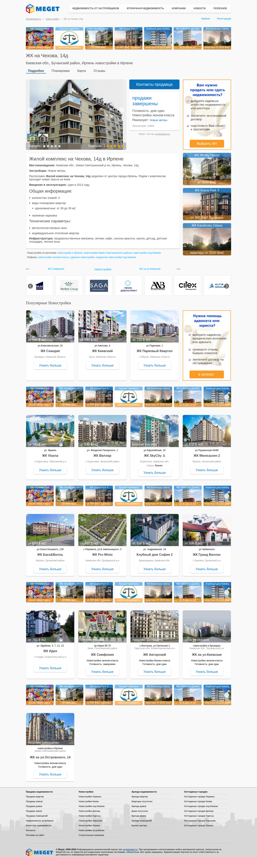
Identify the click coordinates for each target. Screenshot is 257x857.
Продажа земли (34, 808)
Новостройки (52, 19)
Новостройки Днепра (89, 808)
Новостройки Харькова (90, 817)
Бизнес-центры (139, 822)
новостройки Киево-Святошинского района (108, 249)
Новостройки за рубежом (91, 827)
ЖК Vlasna (50, 452)
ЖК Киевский (102, 348)
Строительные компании (91, 832)
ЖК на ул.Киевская (149, 266)
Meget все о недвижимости (40, 849)
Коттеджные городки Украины (199, 793)
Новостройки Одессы (90, 813)
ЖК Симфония (56, 266)
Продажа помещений (37, 813)
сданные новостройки (82, 254)
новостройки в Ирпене (70, 249)
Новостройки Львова (89, 822)
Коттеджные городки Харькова (200, 817)
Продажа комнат (34, 798)
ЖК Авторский (154, 651)
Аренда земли (139, 813)
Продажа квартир (35, 793)
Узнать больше (50, 362)
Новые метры (158, 117)
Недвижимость (33, 19)
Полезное (220, 8)
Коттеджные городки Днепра (198, 808)
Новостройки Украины (90, 793)
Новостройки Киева (89, 798)
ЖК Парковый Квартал (155, 348)
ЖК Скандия (50, 348)
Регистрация (224, 18)
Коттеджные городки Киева (198, 798)
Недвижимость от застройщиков (95, 8)
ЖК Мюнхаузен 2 (207, 452)
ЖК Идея (50, 648)
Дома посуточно (140, 808)
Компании (179, 8)
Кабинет (205, 18)
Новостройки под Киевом (91, 803)
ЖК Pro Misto (102, 551)
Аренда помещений (142, 817)
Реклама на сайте (35, 832)
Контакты (31, 827)
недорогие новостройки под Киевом (116, 254)
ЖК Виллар (102, 452)
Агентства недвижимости (39, 822)
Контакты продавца (154, 81)
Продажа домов (34, 803)
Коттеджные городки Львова (198, 822)
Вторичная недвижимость (145, 8)
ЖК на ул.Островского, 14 (50, 754)
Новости (200, 8)
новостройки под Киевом (147, 249)
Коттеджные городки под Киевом (201, 803)
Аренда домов (139, 803)
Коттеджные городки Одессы (199, 813)
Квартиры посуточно (142, 798)
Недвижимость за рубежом (40, 817)
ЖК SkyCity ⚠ (154, 452)
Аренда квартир (140, 793)
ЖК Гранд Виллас (207, 551)
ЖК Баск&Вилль (50, 551)
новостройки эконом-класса (53, 254)
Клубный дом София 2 (155, 551)
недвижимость (162, 131)
